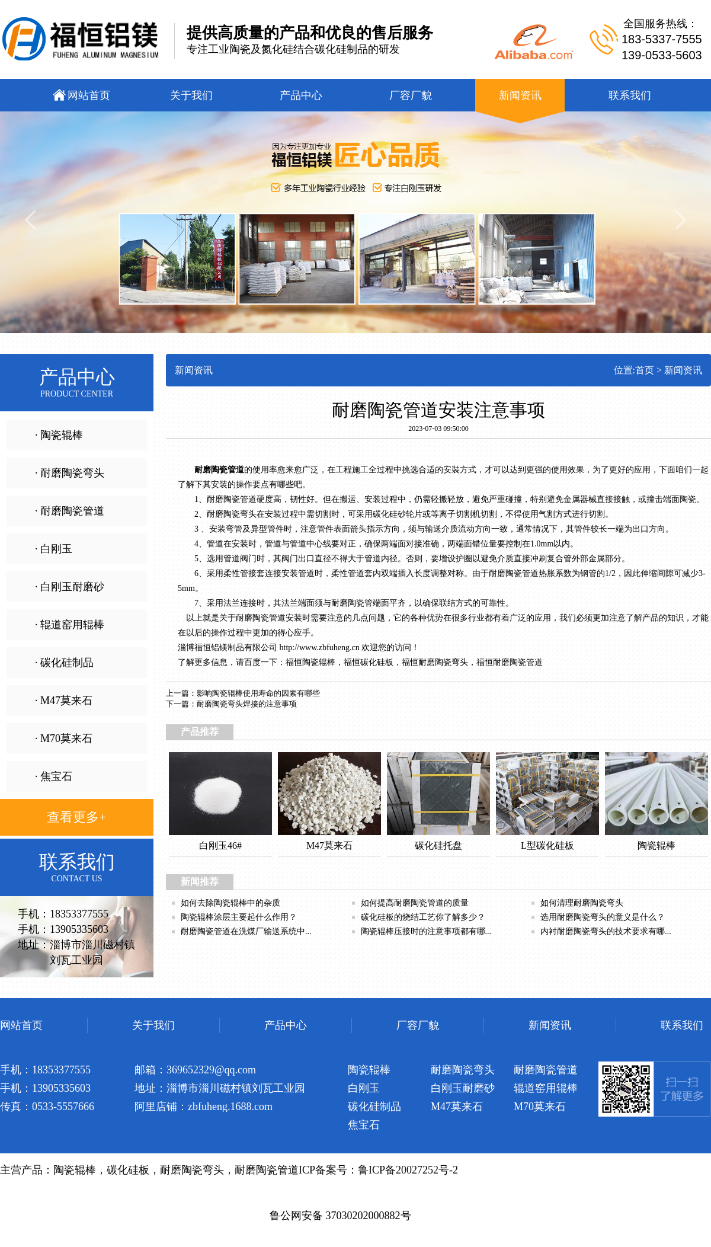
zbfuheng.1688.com (230, 1106)
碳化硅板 (376, 662)
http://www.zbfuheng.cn (320, 647)
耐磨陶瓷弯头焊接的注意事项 (247, 703)
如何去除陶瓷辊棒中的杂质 (230, 903)
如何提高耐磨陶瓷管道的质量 (415, 903)
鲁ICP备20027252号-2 (408, 1170)
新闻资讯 (683, 370)
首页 (644, 370)
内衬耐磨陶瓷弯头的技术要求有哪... (605, 931)
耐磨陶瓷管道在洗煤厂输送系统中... (246, 931)
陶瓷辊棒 (318, 662)
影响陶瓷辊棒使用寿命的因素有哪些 (258, 693)
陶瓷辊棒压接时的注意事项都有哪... (426, 931)
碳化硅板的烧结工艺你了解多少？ (423, 917)
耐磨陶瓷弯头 (443, 662)
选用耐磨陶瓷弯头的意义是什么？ (602, 917)
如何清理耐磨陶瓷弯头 (581, 903)
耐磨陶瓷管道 (518, 662)
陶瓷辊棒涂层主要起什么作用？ (239, 917)
